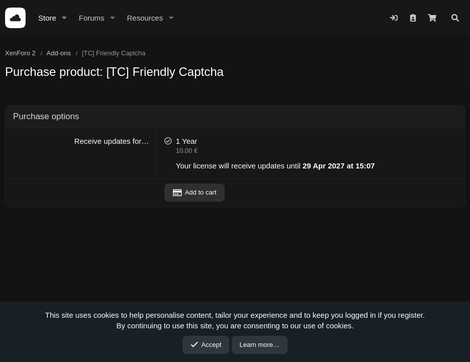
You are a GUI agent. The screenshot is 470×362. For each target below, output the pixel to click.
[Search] (455, 18)
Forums (92, 18)
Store (47, 18)
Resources (145, 18)
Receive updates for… (111, 141)
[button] (64, 18)
